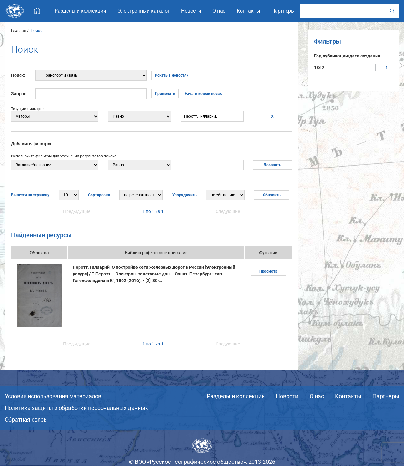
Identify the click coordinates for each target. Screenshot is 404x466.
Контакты (348, 396)
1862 (319, 67)
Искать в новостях (171, 75)
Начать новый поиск (203, 93)
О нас (317, 396)
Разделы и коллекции (236, 396)
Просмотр (268, 271)
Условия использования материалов (53, 396)
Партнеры (385, 396)
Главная (18, 30)
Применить (165, 93)
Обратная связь (26, 419)
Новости (287, 396)
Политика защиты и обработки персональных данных (76, 407)
